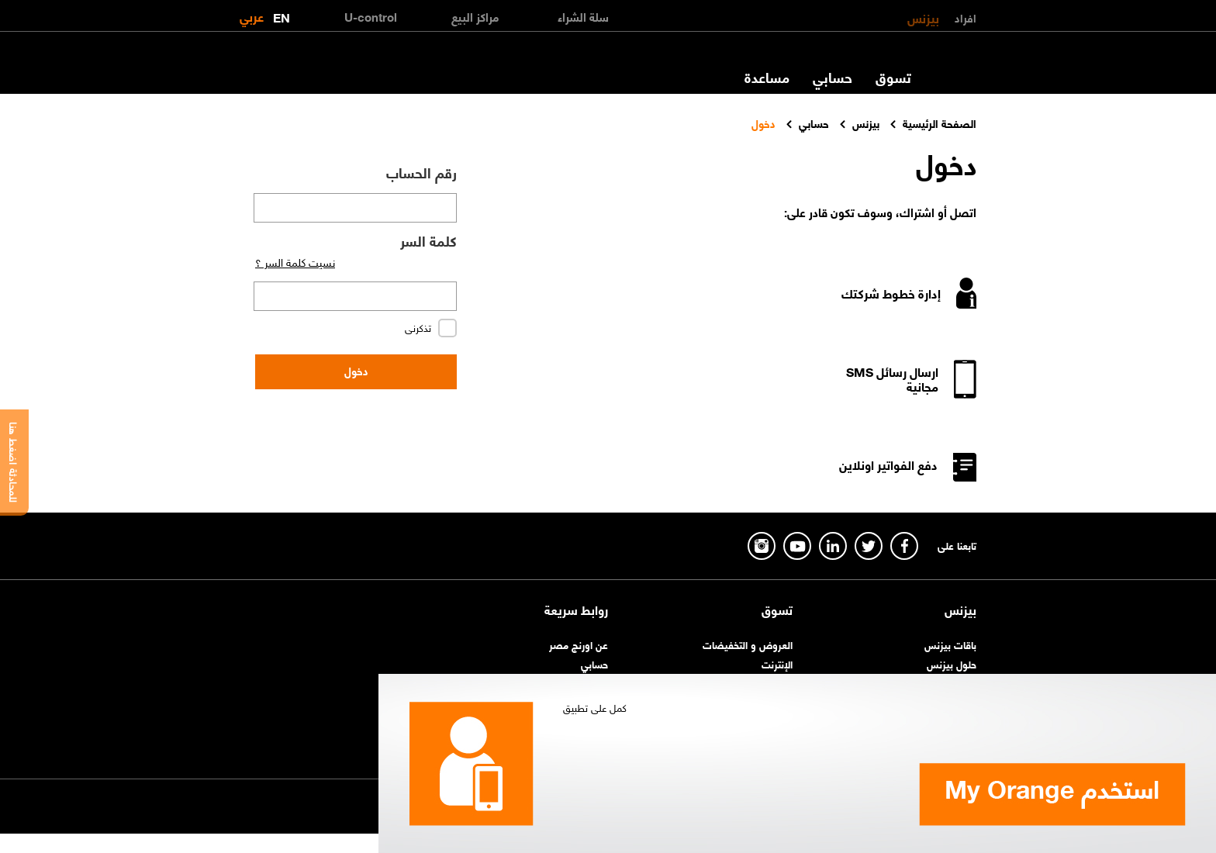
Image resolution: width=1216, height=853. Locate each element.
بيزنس (923, 17)
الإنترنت (777, 663)
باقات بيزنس (950, 644)
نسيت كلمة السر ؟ (295, 261)
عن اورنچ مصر (578, 644)
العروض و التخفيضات (748, 644)
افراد (965, 17)
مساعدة (766, 77)
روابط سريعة (576, 609)
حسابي (832, 77)
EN (281, 14)
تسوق (893, 77)
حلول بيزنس (951, 663)
